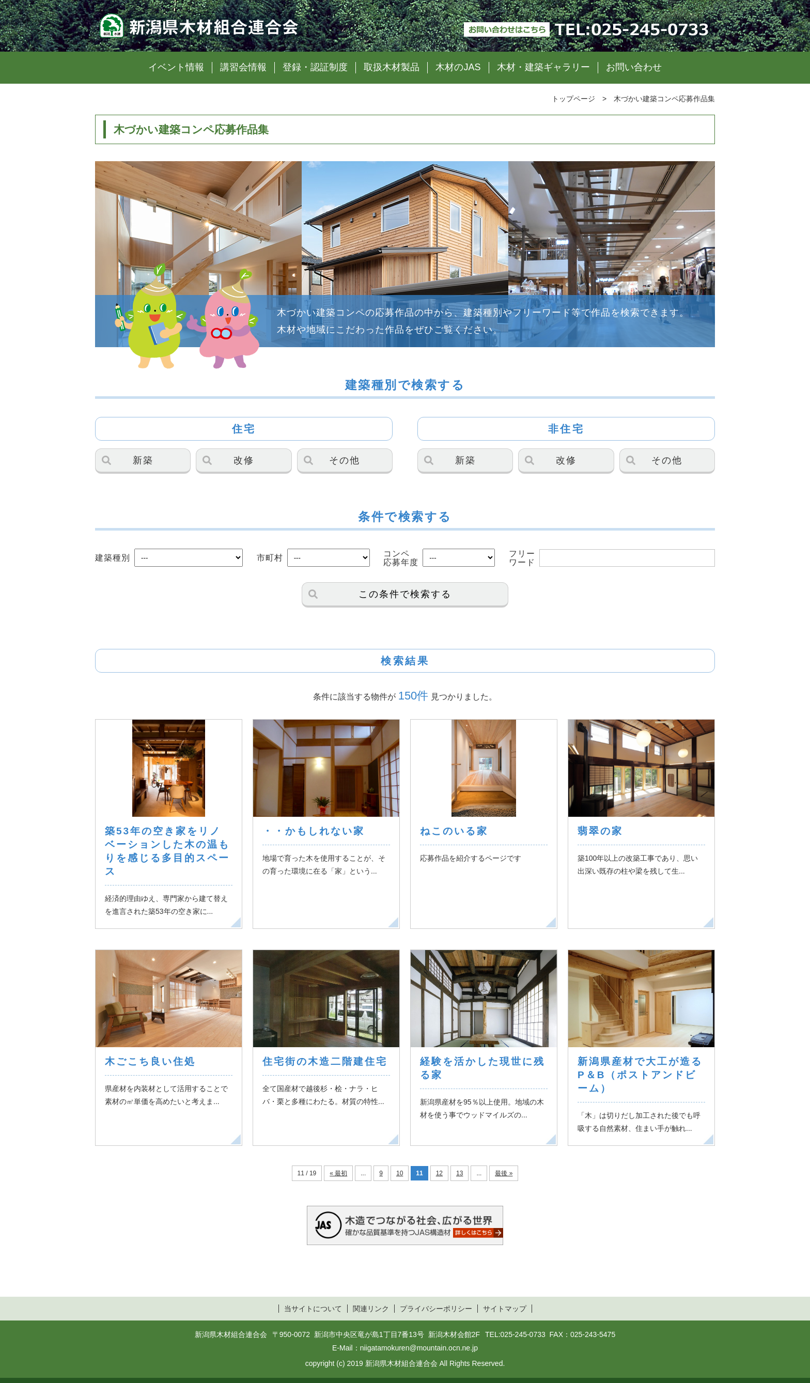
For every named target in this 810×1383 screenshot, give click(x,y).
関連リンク (371, 1308)
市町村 (270, 557)
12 (439, 1173)
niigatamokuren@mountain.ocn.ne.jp (419, 1348)
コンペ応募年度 (400, 558)
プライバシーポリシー (436, 1308)
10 (399, 1173)
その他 (344, 460)
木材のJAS (457, 67)
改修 (243, 460)
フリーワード (522, 558)
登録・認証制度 (315, 67)
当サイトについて (313, 1308)
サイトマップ (504, 1308)
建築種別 (112, 557)
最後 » (503, 1173)
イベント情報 (176, 67)
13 (459, 1173)
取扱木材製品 (391, 67)
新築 (143, 460)
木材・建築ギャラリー (543, 67)
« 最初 (338, 1173)
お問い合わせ (634, 67)
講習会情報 (243, 67)
